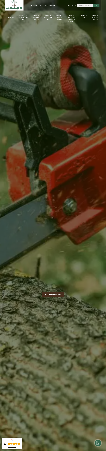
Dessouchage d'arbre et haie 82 (23, 17)
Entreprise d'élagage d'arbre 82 (36, 17)
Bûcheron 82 (84, 16)
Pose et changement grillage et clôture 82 (72, 18)
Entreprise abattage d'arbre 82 (95, 17)
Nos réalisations (53, 294)
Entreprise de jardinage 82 (48, 17)
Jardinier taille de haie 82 (59, 17)
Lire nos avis (12, 447)
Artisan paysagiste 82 (10, 17)
